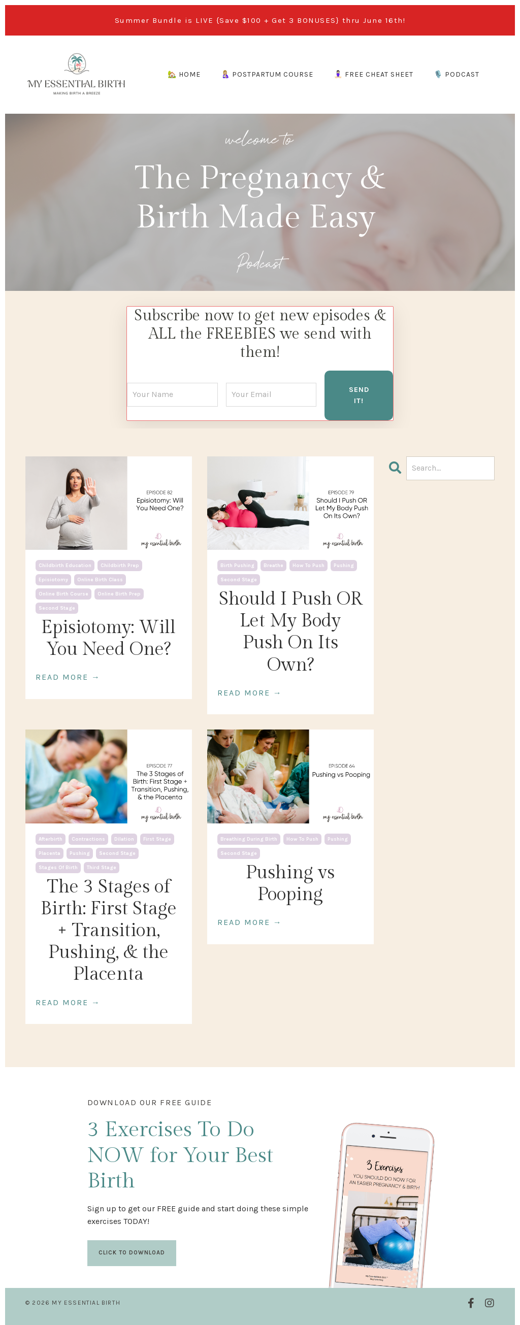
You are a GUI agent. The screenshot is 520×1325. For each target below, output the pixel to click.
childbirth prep (120, 564)
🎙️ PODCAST (456, 74)
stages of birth (58, 866)
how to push (308, 564)
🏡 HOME (184, 74)
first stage (157, 837)
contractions (88, 837)
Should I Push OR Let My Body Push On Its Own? (290, 630)
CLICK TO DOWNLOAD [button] (133, 1251)
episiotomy (53, 578)
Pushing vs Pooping (290, 881)
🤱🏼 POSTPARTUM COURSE (267, 74)
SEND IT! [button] (359, 394)
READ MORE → (68, 675)
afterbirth (50, 837)
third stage (101, 866)
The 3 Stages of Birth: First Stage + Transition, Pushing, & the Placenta (109, 928)
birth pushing (237, 564)
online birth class (100, 578)
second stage (57, 607)
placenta (49, 851)
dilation (124, 837)
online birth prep (119, 592)
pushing (344, 564)
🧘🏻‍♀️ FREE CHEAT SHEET (373, 74)
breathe (273, 564)
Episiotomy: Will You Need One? (108, 636)
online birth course (63, 592)
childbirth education (65, 564)
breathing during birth (248, 837)
